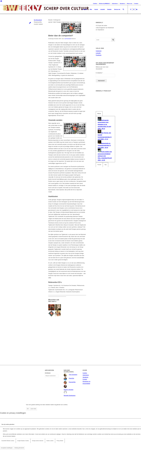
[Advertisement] (67, 336)
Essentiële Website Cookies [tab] (8, 440)
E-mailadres (99, 73)
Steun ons (129, 3)
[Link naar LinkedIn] (136, 9)
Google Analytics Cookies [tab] (23, 440)
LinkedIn (98, 53)
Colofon (95, 3)
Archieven (48, 373)
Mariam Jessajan (68, 389)
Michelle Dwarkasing (69, 395)
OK (28, 408)
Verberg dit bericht (19, 448)
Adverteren (115, 3)
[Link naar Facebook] (130, 9)
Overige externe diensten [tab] (37, 440)
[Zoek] (123, 9)
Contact (136, 3)
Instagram (98, 51)
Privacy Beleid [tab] (60, 440)
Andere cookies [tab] (50, 440)
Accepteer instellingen (6, 448)
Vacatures (122, 3)
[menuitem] (84, 9)
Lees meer (33, 408)
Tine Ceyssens (73, 374)
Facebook (98, 55)
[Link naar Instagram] (133, 9)
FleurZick (71, 378)
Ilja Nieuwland (38, 20)
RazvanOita (72, 382)
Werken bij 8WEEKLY (104, 3)
